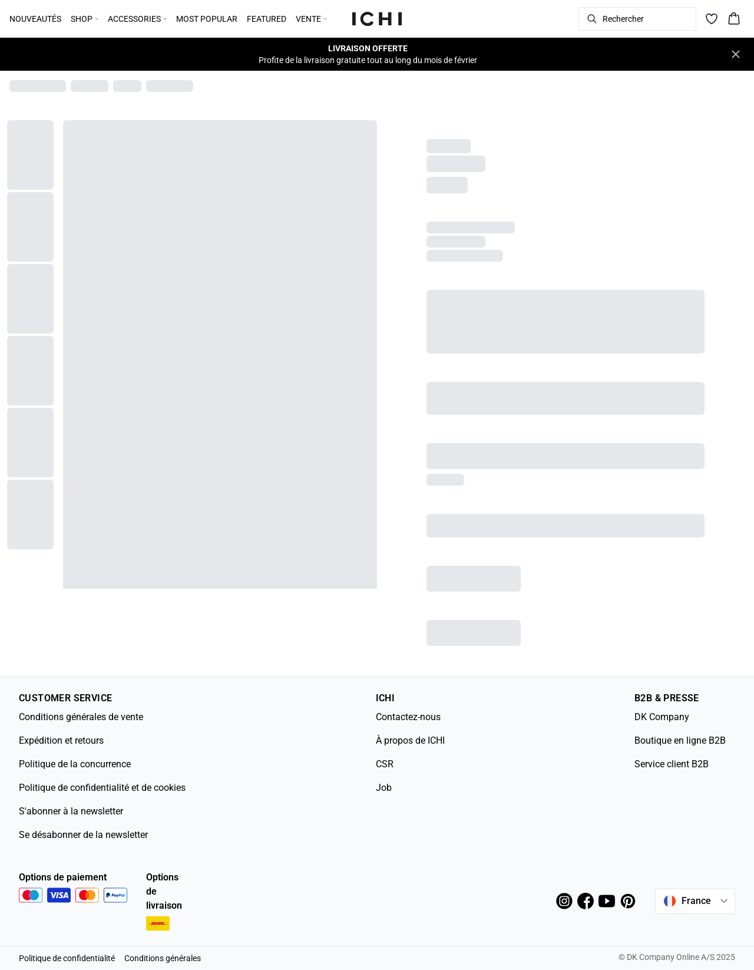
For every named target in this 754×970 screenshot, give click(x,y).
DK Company (661, 716)
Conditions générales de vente (81, 716)
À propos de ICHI (410, 740)
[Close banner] (736, 54)
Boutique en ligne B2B (680, 740)
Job (384, 787)
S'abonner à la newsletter (71, 811)
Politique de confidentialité (67, 958)
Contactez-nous (408, 716)
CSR (384, 764)
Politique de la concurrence (75, 764)
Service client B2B (671, 764)
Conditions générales (162, 958)
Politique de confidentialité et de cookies (102, 787)
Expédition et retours (61, 740)
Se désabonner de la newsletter (83, 834)
